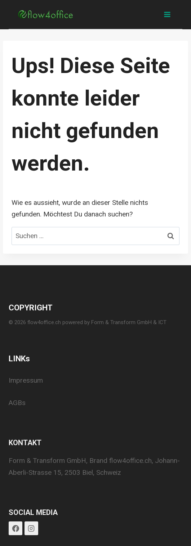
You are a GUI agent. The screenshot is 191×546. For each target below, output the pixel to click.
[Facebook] (15, 528)
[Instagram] (31, 528)
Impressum (26, 380)
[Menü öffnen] (167, 14)
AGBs (17, 403)
